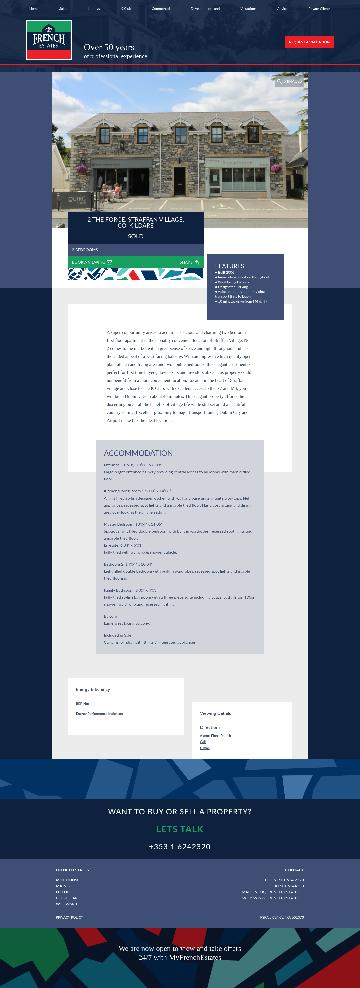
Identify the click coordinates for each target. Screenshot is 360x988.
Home (33, 8)
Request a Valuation (309, 42)
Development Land (205, 8)
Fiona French (215, 735)
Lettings (94, 8)
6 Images (289, 81)
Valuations (249, 8)
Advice (282, 8)
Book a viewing (92, 262)
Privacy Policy (69, 917)
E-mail (205, 748)
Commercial (161, 8)
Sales (63, 8)
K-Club (126, 8)
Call (203, 741)
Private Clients (319, 8)
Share (190, 262)
